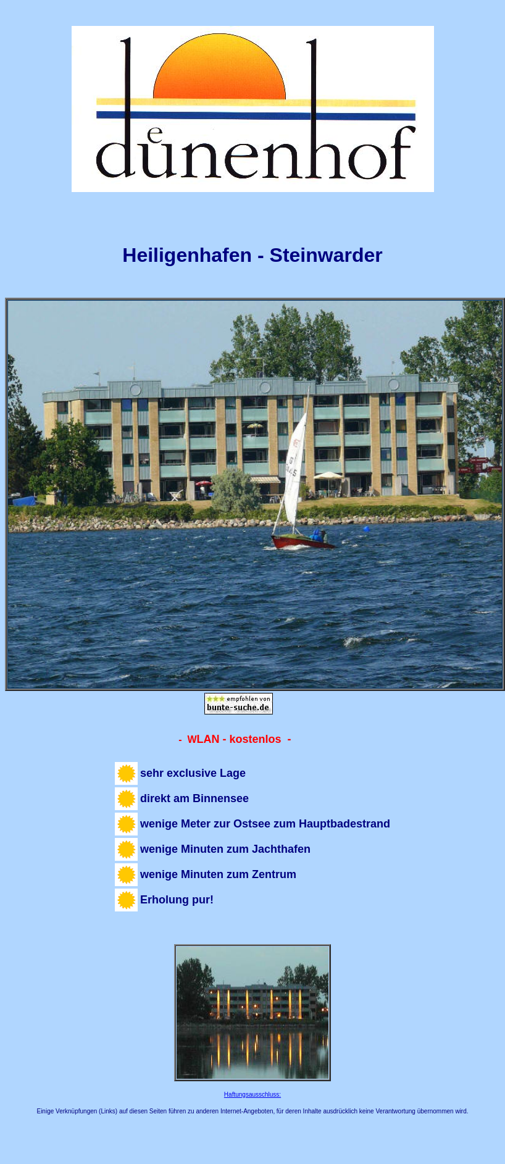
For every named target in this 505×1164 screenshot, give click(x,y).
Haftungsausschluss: (252, 1094)
